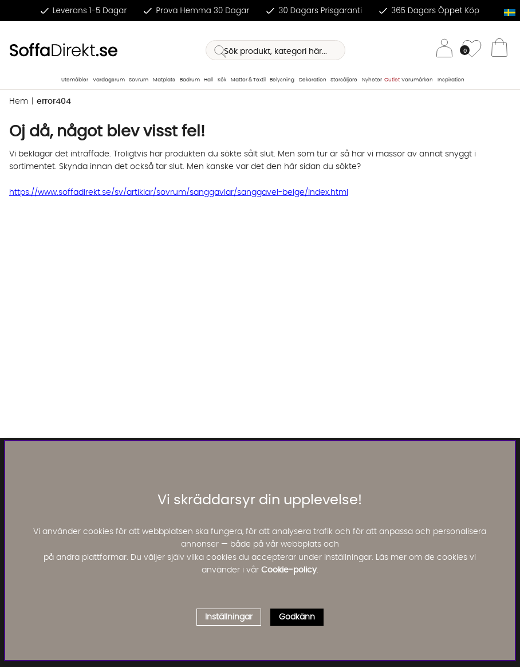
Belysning (282, 80)
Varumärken (417, 80)
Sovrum (138, 80)
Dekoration (312, 80)
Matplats (164, 80)
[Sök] (275, 50)
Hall (208, 80)
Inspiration (451, 80)
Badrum (190, 80)
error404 (54, 101)
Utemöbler (74, 80)
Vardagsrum (109, 80)
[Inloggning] (444, 50)
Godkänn (297, 617)
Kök (222, 80)
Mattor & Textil (248, 80)
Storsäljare (343, 80)
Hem (18, 101)
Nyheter (372, 80)
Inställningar (229, 617)
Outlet (392, 80)
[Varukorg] (499, 50)
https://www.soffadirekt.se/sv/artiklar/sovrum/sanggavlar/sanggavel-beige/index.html (178, 193)
